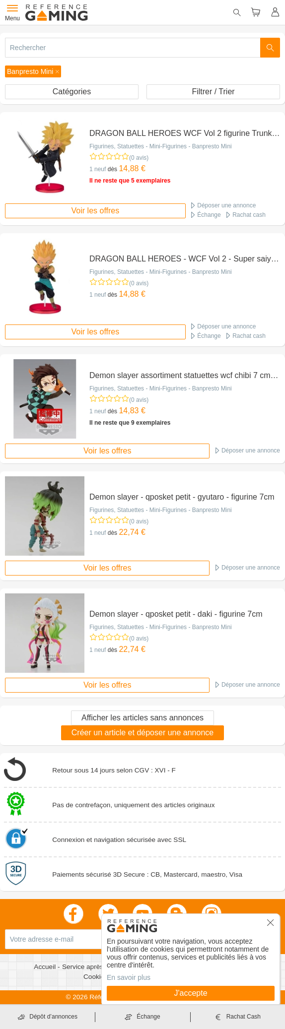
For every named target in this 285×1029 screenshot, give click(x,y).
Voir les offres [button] (95, 210)
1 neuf (97, 169)
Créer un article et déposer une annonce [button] (142, 732)
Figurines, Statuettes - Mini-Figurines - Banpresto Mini (160, 146)
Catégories (72, 91)
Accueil (46, 966)
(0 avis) (138, 157)
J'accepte (190, 993)
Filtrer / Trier (213, 91)
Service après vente (93, 966)
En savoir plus (128, 977)
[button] (33, 71)
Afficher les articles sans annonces (142, 717)
